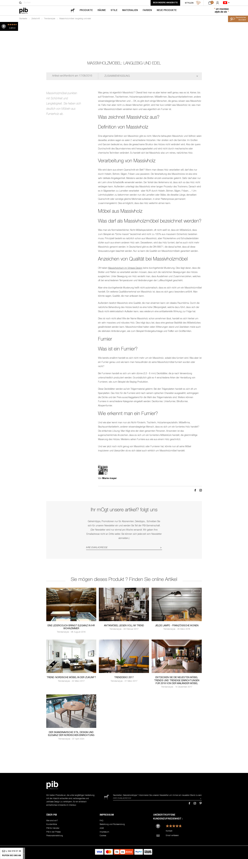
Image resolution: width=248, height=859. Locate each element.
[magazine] (72, 11)
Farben (147, 10)
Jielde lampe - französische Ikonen (176, 626)
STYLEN (193, 3)
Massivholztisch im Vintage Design (125, 268)
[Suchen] (20, 3)
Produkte (86, 10)
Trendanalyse (49, 19)
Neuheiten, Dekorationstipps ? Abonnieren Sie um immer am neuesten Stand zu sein (157, 795)
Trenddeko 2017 (124, 678)
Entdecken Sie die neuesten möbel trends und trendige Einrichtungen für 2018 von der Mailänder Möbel (176, 681)
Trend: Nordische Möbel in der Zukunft (71, 678)
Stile (114, 10)
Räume (102, 10)
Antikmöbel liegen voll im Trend (124, 626)
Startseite (23, 19)
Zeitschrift (35, 19)
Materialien (130, 10)
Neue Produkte (167, 10)
